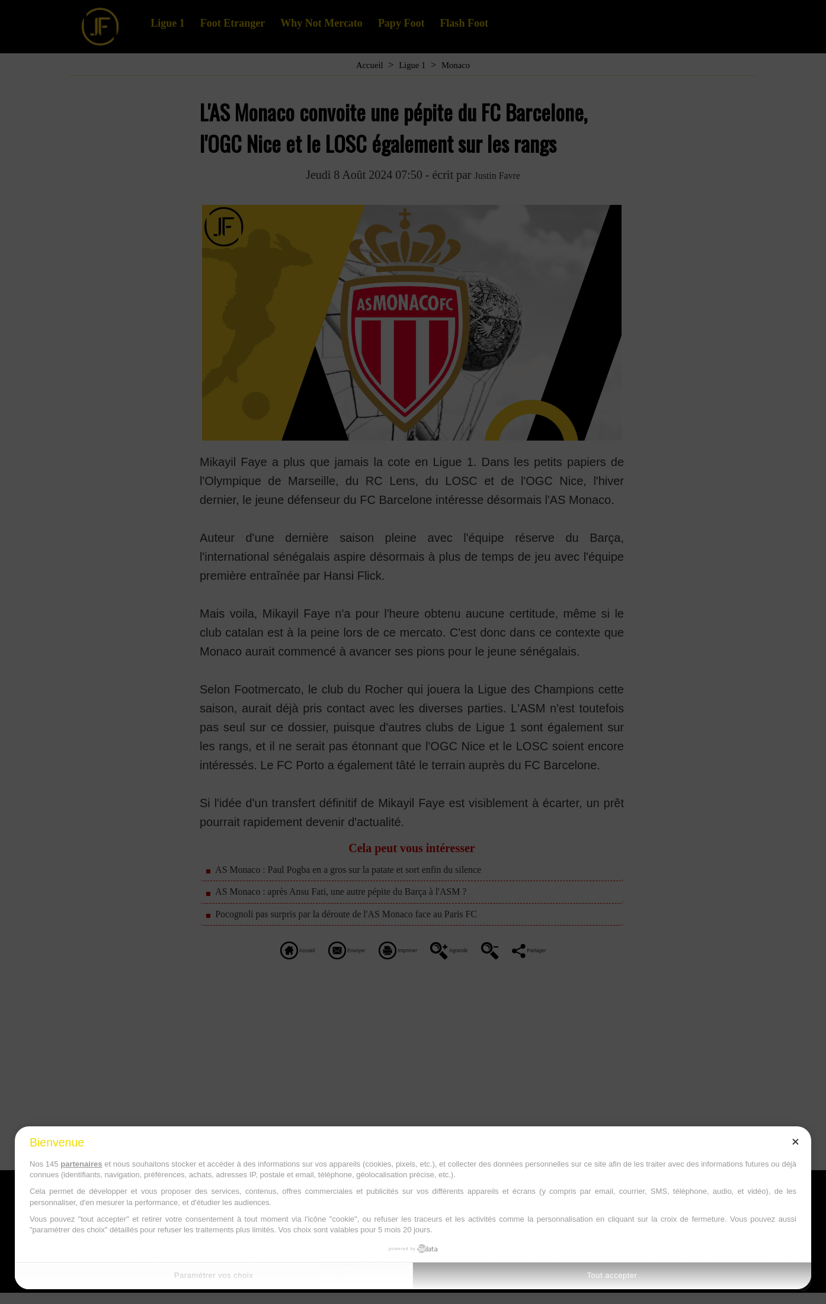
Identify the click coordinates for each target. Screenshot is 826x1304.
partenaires (81, 1164)
